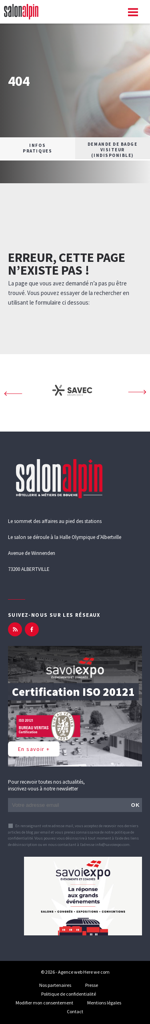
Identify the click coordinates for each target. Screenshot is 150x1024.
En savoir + (34, 749)
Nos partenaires (55, 985)
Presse (91, 985)
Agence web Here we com (84, 972)
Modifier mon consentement (44, 1003)
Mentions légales (104, 1003)
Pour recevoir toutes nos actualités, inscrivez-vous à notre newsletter (46, 785)
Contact (75, 1011)
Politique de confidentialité (68, 994)
